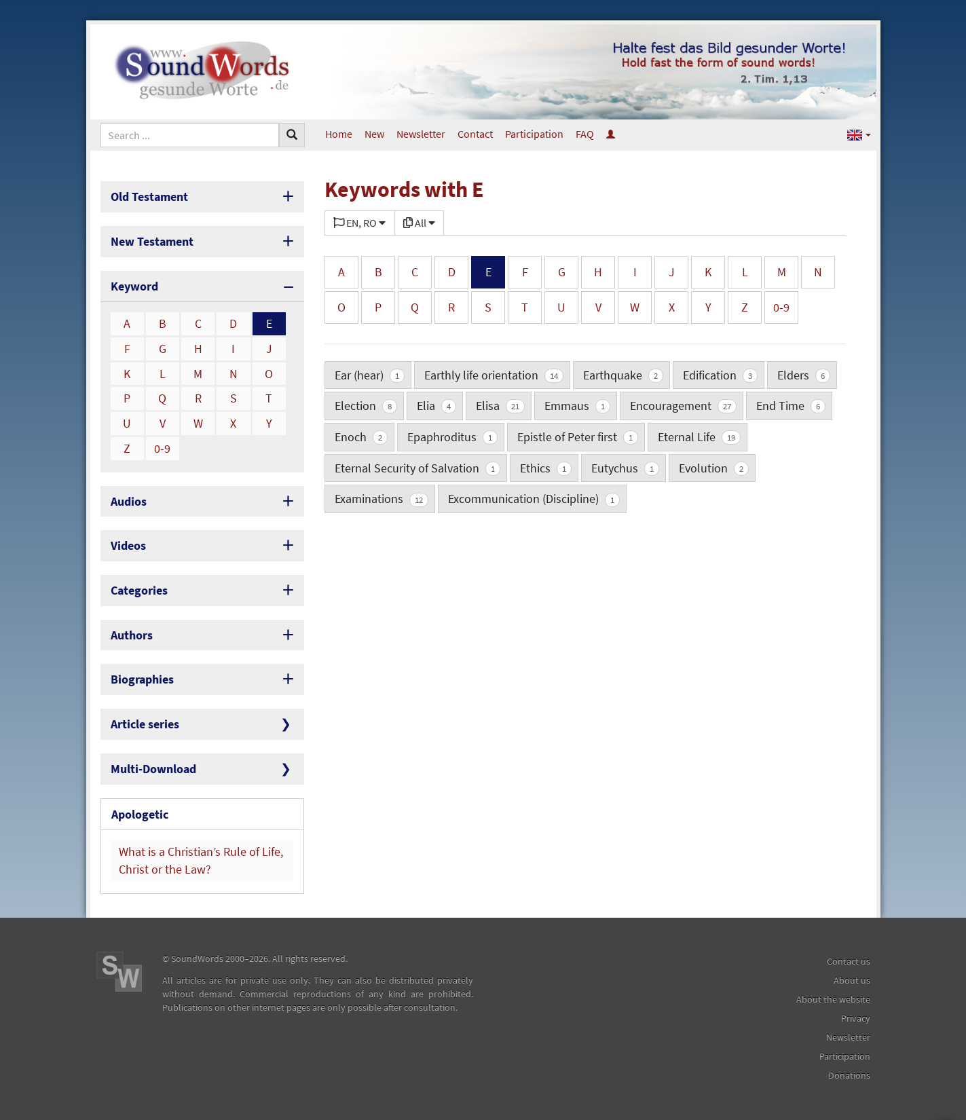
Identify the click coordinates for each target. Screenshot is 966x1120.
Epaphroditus (452, 437)
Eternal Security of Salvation (417, 468)
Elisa (500, 405)
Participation (534, 134)
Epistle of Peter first (577, 437)
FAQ (585, 134)
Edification (720, 375)
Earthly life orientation (493, 375)
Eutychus (625, 468)
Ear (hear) (370, 375)
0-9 (162, 448)
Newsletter (420, 134)
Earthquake (623, 375)
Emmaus (577, 405)
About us (852, 980)
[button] (859, 134)
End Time (790, 405)
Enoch (361, 437)
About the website (833, 999)
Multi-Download (153, 769)
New (374, 134)
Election (366, 405)
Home (338, 134)
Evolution (714, 468)
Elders (803, 375)
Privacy (855, 1018)
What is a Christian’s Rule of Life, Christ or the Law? (201, 860)
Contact (475, 134)
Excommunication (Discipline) (534, 498)
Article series (145, 724)
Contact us (848, 961)
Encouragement (683, 405)
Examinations (381, 498)
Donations (849, 1075)
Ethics (546, 468)
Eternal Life (699, 437)
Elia (436, 405)
